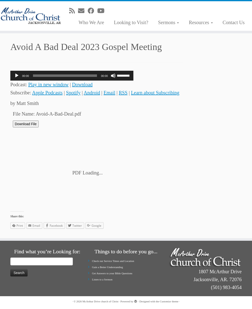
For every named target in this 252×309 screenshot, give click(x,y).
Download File (26, 124)
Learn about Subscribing (155, 92)
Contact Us (234, 22)
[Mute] (113, 75)
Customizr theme (169, 301)
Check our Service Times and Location (113, 260)
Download (82, 84)
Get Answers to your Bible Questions (112, 273)
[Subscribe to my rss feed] (73, 11)
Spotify (73, 92)
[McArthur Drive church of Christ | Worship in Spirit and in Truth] (29, 16)
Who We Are (91, 22)
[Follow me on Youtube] (102, 11)
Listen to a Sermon (102, 279)
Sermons (168, 22)
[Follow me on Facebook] (92, 11)
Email (109, 92)
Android (92, 92)
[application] (71, 76)
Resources (201, 22)
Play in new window (48, 84)
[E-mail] (83, 11)
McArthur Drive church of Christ (100, 301)
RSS (123, 92)
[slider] (65, 75)
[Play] (16, 75)
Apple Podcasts (47, 92)
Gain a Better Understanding (107, 267)
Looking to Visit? (131, 22)
